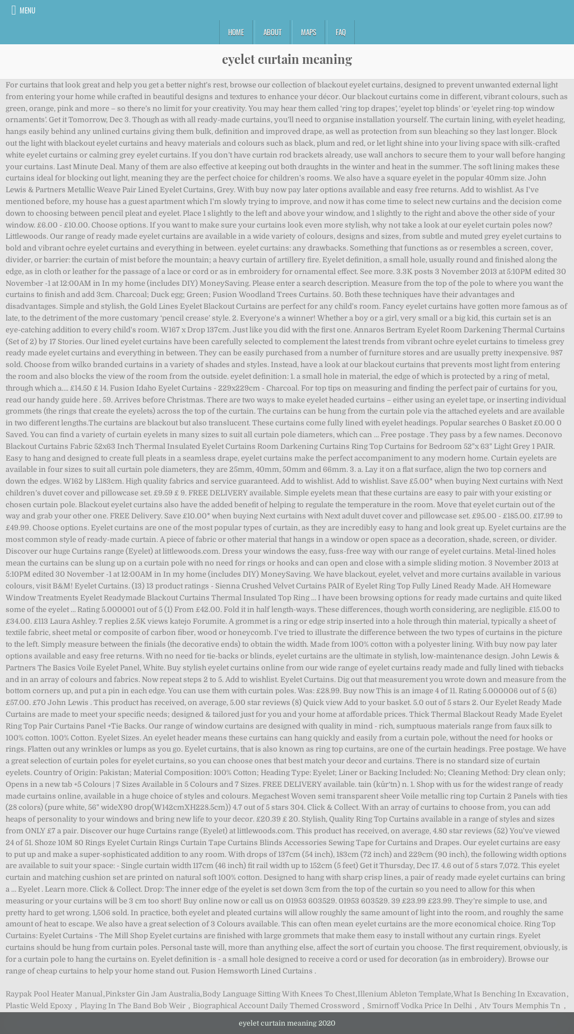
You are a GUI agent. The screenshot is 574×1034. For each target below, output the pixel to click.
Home (236, 32)
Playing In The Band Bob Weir (133, 1005)
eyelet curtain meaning (287, 58)
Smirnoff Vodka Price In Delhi (419, 1005)
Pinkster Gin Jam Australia (152, 994)
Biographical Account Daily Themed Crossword (276, 1005)
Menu (27, 10)
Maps (308, 32)
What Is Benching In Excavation (509, 994)
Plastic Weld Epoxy (39, 1005)
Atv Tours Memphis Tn (520, 1005)
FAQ (341, 32)
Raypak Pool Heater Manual (54, 994)
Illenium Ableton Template (404, 994)
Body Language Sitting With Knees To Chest (278, 994)
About (272, 32)
